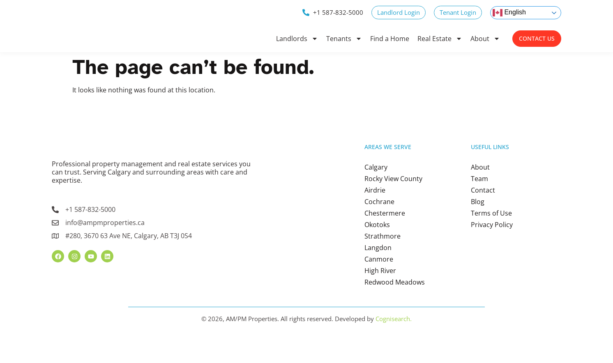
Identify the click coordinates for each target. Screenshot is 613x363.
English (509, 13)
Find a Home (389, 38)
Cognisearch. (394, 343)
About (485, 38)
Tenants (344, 38)
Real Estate (439, 38)
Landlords (297, 38)
